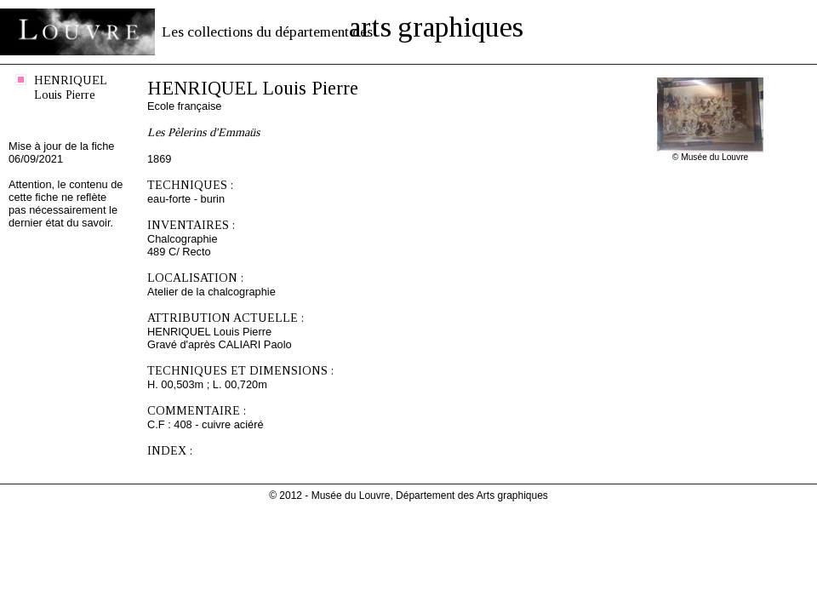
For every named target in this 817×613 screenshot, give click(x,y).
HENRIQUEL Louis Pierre (70, 87)
